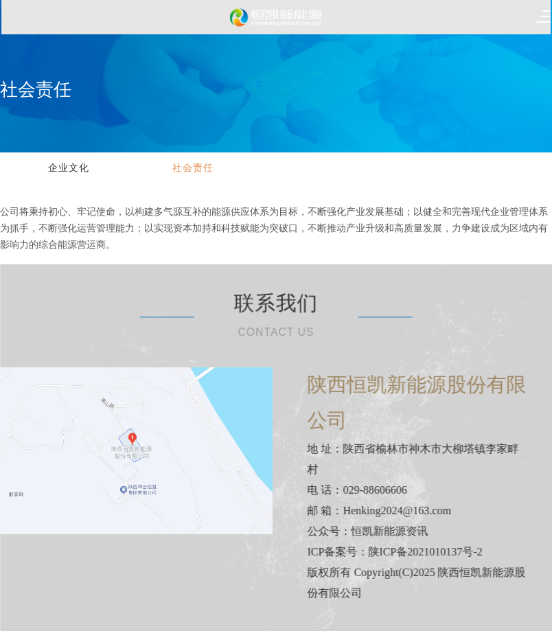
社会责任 (193, 168)
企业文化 (68, 168)
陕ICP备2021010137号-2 (434, 552)
